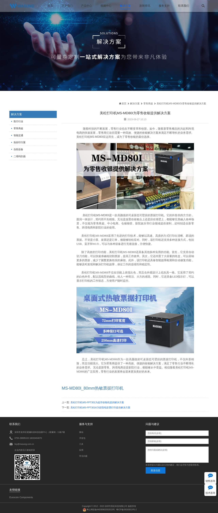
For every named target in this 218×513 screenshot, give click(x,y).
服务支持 (164, 5)
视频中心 (105, 5)
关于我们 (66, 5)
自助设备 (18, 149)
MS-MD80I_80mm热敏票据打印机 (93, 388)
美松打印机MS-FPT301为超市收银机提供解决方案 (97, 402)
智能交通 (18, 135)
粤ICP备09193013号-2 (126, 509)
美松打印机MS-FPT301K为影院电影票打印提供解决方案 (100, 407)
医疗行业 (18, 121)
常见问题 (83, 456)
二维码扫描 (20, 156)
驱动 (81, 432)
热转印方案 (20, 142)
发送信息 (155, 470)
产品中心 (86, 5)
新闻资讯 (144, 5)
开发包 (82, 438)
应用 (81, 450)
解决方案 (125, 5)
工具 (81, 444)
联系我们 (183, 5)
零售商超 (18, 128)
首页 (50, 5)
